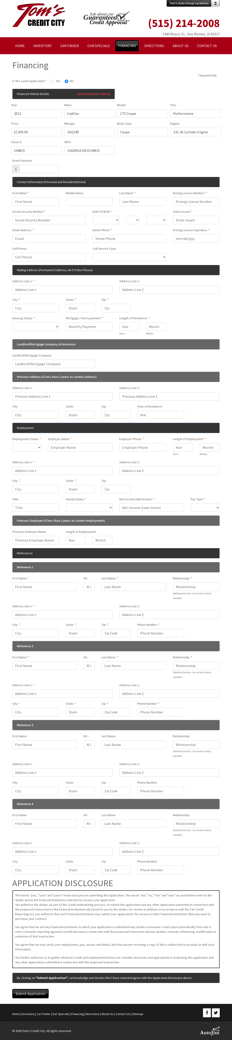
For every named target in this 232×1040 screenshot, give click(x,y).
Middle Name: (75, 193)
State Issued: (183, 212)
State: (71, 300)
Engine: (175, 124)
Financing (77, 1014)
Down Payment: (22, 161)
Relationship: (182, 578)
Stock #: (16, 142)
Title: (15, 499)
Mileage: (69, 124)
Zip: (105, 300)
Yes (58, 81)
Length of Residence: (134, 318)
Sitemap (137, 1014)
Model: (121, 105)
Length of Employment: (189, 439)
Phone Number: (148, 625)
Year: (14, 105)
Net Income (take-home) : (137, 499)
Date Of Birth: (102, 212)
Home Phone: (102, 230)
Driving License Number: (190, 193)
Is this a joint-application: (29, 81)
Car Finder (43, 1014)
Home (16, 1014)
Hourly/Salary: (76, 499)
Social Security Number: (28, 212)
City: (16, 300)
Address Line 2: (129, 281)
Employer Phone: (131, 439)
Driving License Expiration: (191, 230)
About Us (108, 1014)
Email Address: (23, 230)
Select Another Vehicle (93, 94)
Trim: (173, 105)
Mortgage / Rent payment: (84, 318)
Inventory (28, 1014)
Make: (68, 105)
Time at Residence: (150, 406)
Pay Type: (198, 499)
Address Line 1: (23, 281)
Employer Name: (60, 439)
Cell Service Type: (104, 249)
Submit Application (30, 993)
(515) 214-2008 (184, 23)
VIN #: (67, 142)
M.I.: (86, 578)
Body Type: (124, 124)
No (72, 81)
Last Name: (127, 193)
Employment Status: (26, 439)
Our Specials (60, 1014)
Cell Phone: (19, 249)
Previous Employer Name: (29, 532)
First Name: (20, 193)
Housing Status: (23, 318)
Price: (15, 124)
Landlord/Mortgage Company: (32, 355)
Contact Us (123, 1014)
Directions (92, 1014)
